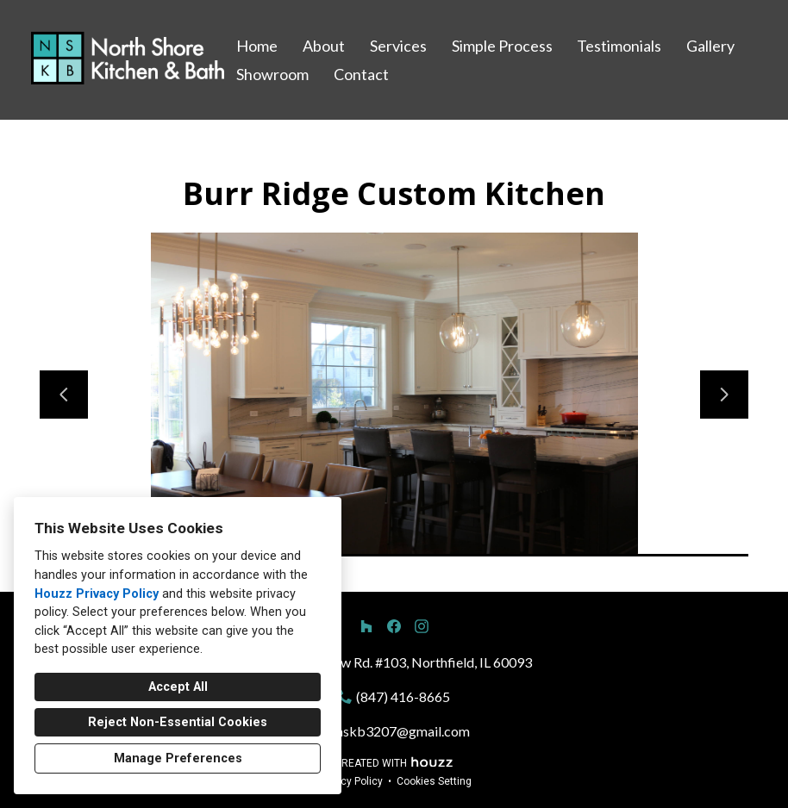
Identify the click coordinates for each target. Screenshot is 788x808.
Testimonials (619, 45)
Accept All (178, 687)
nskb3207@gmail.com (403, 731)
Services (398, 45)
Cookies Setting (434, 781)
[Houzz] (366, 626)
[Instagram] (421, 626)
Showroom (272, 74)
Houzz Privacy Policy (96, 594)
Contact (361, 74)
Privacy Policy (350, 781)
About (324, 45)
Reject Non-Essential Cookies (177, 722)
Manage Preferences (178, 758)
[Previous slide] (64, 394)
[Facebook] (394, 626)
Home (257, 45)
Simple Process (502, 45)
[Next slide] (724, 394)
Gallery (710, 45)
